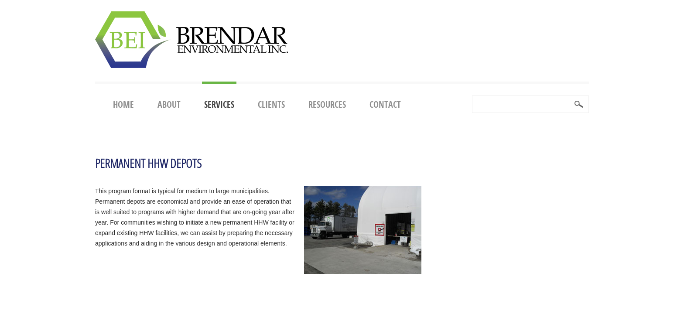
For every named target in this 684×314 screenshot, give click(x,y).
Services (219, 104)
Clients (271, 104)
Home (123, 104)
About (169, 104)
